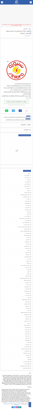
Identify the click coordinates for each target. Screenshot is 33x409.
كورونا (28, 359)
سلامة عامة (28, 254)
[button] (20, 110)
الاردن (28, 124)
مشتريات (28, 237)
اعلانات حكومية (27, 192)
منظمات (28, 263)
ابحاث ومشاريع (27, 246)
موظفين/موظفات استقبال (25, 231)
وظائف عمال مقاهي (26, 368)
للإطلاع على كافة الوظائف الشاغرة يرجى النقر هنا (16, 101)
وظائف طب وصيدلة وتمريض (24, 218)
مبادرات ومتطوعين (26, 353)
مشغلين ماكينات (27, 325)
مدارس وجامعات (27, 224)
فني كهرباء (28, 261)
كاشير (28, 259)
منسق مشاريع (27, 291)
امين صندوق (27, 282)
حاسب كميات (27, 336)
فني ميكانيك (27, 252)
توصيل (28, 269)
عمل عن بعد (27, 295)
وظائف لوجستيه (27, 235)
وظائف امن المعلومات (26, 299)
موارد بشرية (27, 207)
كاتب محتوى (27, 267)
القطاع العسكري (27, 280)
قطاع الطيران (27, 340)
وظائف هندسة (27, 175)
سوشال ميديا (27, 233)
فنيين (29, 250)
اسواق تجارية (27, 220)
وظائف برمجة (27, 201)
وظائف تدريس (27, 216)
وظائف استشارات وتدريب (25, 265)
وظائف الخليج (27, 184)
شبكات (28, 310)
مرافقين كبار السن (26, 361)
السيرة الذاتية (27, 177)
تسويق (28, 190)
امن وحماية (28, 293)
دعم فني (28, 274)
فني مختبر (28, 284)
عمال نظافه (27, 248)
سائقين (28, 214)
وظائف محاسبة (27, 186)
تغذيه (29, 297)
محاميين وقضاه (27, 314)
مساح (28, 323)
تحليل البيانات (27, 329)
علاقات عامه (27, 276)
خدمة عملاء (28, 188)
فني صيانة (28, 244)
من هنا (27, 98)
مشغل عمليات (27, 346)
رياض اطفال (27, 338)
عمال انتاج (23, 124)
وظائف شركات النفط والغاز (25, 366)
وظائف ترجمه (27, 327)
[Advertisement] (16, 14)
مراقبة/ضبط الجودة (26, 222)
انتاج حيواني (28, 355)
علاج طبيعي (27, 344)
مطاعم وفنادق (27, 203)
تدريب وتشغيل (27, 321)
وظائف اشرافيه (27, 229)
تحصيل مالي (27, 308)
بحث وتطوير (27, 306)
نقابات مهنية (27, 289)
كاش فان (28, 342)
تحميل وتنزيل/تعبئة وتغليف (25, 278)
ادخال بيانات (28, 205)
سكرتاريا (28, 199)
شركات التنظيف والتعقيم (25, 312)
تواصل (28, 357)
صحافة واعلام (27, 351)
